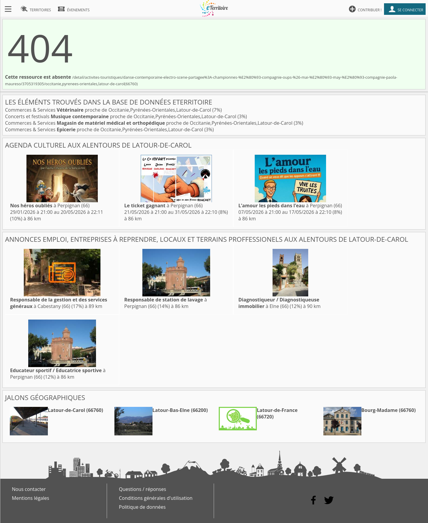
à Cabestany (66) (58, 302)
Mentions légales (30, 498)
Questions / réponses (142, 489)
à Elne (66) (278, 302)
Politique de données (142, 507)
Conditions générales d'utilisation (156, 498)
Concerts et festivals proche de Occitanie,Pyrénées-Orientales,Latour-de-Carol (121, 116)
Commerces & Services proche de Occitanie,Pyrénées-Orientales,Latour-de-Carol (108, 110)
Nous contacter (29, 489)
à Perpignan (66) (49, 205)
